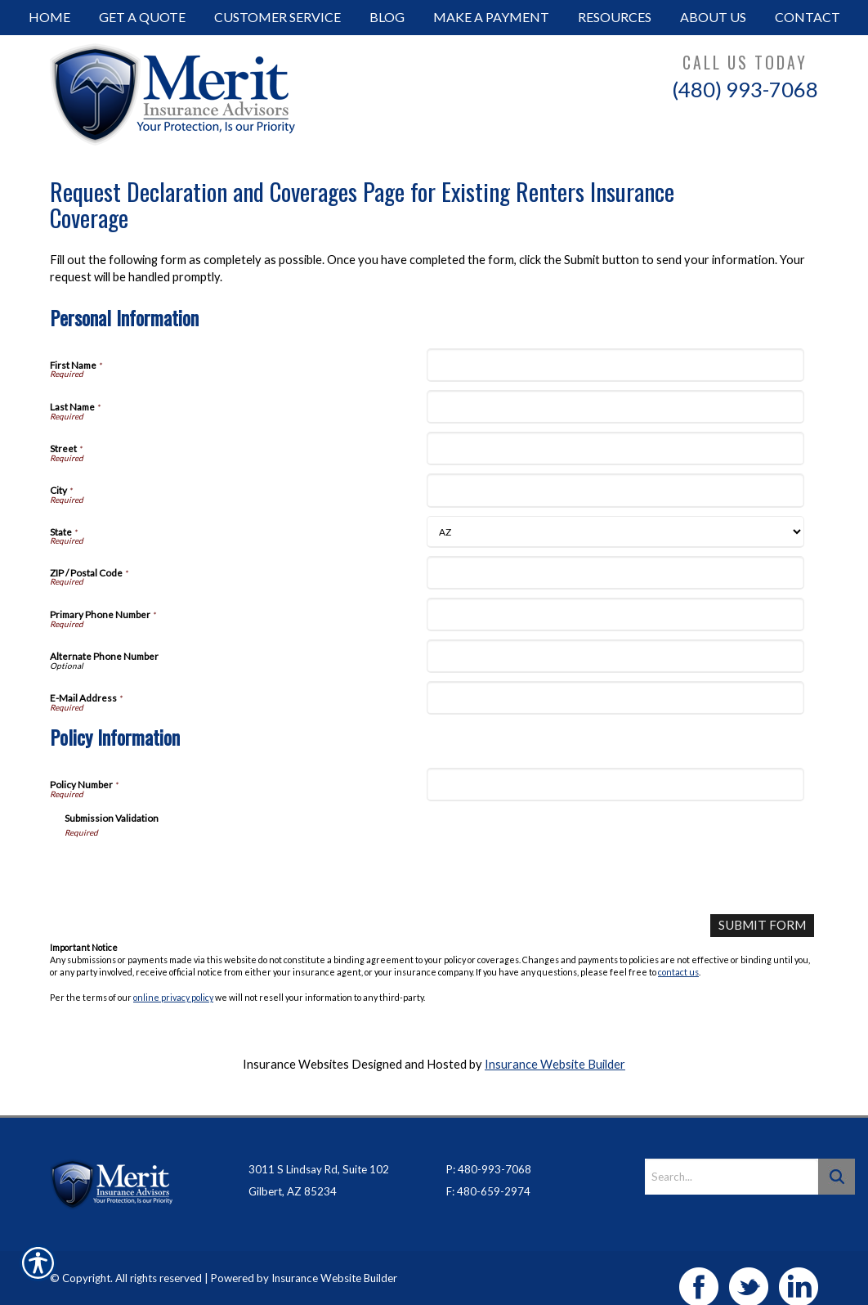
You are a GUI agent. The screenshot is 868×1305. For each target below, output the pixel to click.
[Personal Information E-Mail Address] (615, 698)
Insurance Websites (296, 1063)
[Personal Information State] (615, 532)
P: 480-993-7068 (488, 1151)
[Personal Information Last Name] (615, 407)
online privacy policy (173, 996)
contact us (678, 971)
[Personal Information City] (615, 490)
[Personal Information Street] (615, 448)
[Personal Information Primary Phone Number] (615, 614)
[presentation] (189, 870)
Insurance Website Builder (555, 1063)
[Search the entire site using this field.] (731, 1159)
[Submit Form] (763, 925)
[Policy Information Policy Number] (615, 784)
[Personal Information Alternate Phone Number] (615, 656)
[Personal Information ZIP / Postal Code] (615, 573)
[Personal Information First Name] (615, 365)
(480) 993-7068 (745, 89)
